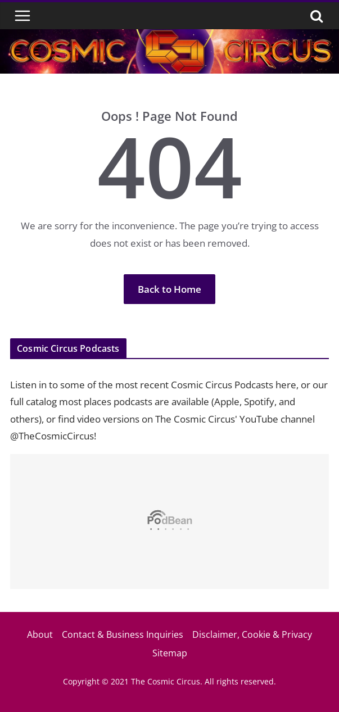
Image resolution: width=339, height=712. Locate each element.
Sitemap (169, 653)
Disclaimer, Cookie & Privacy (252, 634)
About (40, 634)
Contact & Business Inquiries (122, 634)
